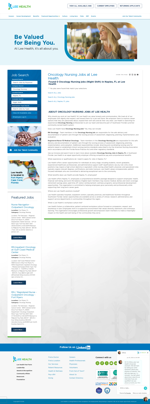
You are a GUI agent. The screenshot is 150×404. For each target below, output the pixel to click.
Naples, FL (17, 96)
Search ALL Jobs (54, 93)
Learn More (19, 238)
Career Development (23, 16)
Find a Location (54, 360)
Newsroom (20, 376)
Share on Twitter (132, 75)
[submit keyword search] (35, 82)
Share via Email (138, 75)
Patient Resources (55, 367)
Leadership (21, 367)
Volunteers (73, 367)
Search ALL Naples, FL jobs (58, 101)
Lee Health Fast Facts (24, 365)
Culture (64, 16)
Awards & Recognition (24, 370)
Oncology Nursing (20, 89)
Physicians (73, 364)
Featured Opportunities (51, 17)
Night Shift (17, 102)
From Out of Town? (76, 371)
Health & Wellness (55, 371)
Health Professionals (77, 360)
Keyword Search (17, 79)
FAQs (82, 16)
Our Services (53, 364)
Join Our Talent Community (131, 16)
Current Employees (106, 6)
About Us (73, 374)
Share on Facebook (130, 75)
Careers (11, 16)
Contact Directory (76, 378)
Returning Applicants (131, 6)
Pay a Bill (51, 374)
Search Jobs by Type (21, 109)
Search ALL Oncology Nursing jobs (61, 97)
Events (93, 16)
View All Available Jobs (80, 6)
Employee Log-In (19, 117)
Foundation (21, 379)
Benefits (36, 16)
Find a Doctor (53, 357)
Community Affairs (23, 373)
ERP (87, 16)
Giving (50, 378)
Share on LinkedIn (135, 75)
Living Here (74, 16)
